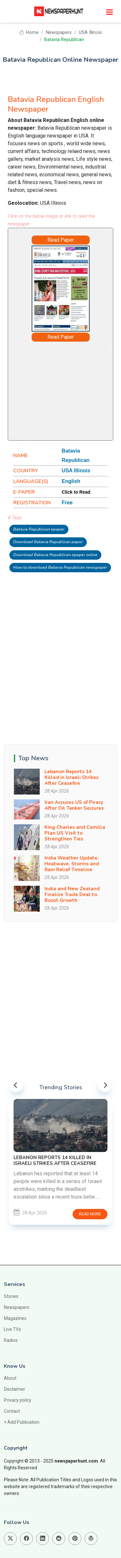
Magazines (15, 1318)
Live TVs (12, 1329)
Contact (12, 1411)
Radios (11, 1340)
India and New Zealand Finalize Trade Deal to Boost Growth (72, 894)
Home (29, 32)
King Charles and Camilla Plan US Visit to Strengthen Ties (75, 833)
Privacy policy (17, 1400)
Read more (90, 1214)
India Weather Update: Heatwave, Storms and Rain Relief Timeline (72, 864)
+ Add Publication (21, 1422)
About (10, 1378)
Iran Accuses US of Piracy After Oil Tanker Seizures (74, 805)
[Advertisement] (76, 390)
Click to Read (76, 492)
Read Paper (60, 240)
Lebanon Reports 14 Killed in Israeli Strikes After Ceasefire (72, 777)
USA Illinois (90, 32)
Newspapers (59, 32)
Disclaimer (14, 1389)
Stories (11, 1296)
